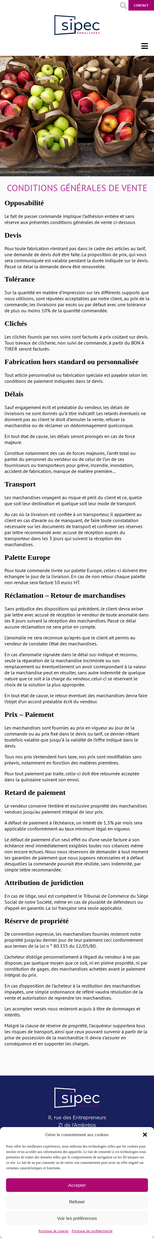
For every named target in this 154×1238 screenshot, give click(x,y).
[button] (145, 1135)
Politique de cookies (53, 1231)
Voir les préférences (77, 1218)
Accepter (77, 1185)
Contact (141, 5)
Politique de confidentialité (92, 1231)
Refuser (77, 1201)
